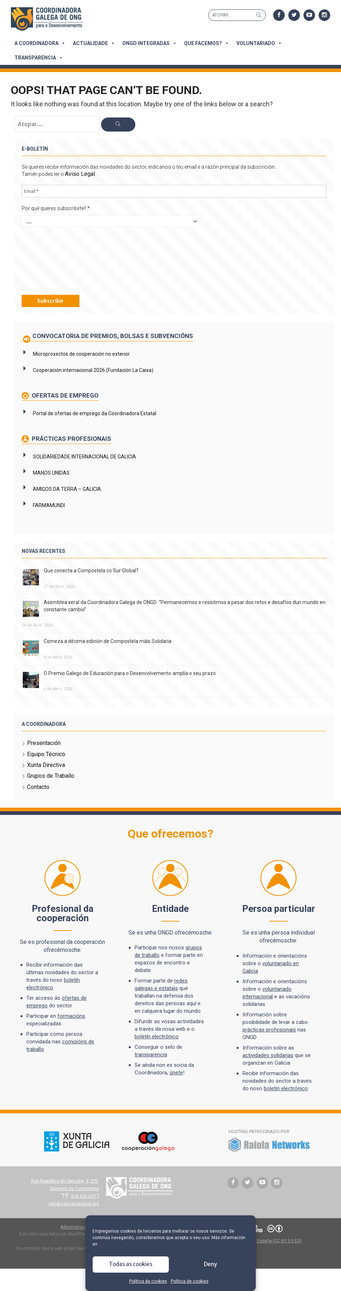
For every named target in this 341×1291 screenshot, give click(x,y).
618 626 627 (84, 1195)
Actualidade (94, 43)
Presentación (44, 742)
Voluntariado (259, 43)
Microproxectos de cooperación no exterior (81, 353)
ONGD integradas (149, 43)
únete (176, 1072)
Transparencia (38, 57)
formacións (73, 1016)
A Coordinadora (40, 43)
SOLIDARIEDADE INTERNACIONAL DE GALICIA (84, 456)
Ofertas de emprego (64, 395)
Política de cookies (148, 1281)
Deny (210, 1264)
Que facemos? (206, 43)
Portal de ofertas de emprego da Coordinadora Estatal (94, 413)
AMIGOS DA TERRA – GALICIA (67, 489)
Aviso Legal (80, 173)
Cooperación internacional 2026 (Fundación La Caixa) (93, 370)
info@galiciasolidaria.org (74, 1203)
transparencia (151, 1054)
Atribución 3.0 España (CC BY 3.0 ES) (264, 1240)
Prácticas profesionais (70, 438)
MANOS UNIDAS (51, 472)
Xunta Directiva (46, 764)
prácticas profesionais (269, 1029)
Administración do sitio (83, 1226)
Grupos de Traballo (50, 775)
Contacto (38, 786)
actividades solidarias (267, 1055)
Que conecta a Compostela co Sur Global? (91, 570)
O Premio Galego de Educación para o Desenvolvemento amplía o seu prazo (130, 673)
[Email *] (174, 191)
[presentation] (51, 260)
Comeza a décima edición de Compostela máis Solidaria (107, 641)
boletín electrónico (157, 1036)
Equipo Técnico (46, 753)
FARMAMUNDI (49, 505)
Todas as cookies (130, 1264)
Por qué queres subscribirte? (56, 208)
